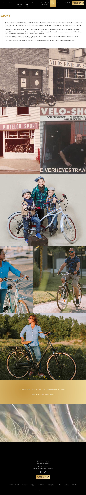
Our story (53, 4)
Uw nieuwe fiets (19, 4)
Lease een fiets (27, 4)
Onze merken (67, 485)
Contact (67, 3)
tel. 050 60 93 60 (43, 466)
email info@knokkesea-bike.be (43, 468)
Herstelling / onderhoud (45, 3)
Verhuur (11, 3)
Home (5, 3)
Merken (59, 3)
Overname (35, 3)
